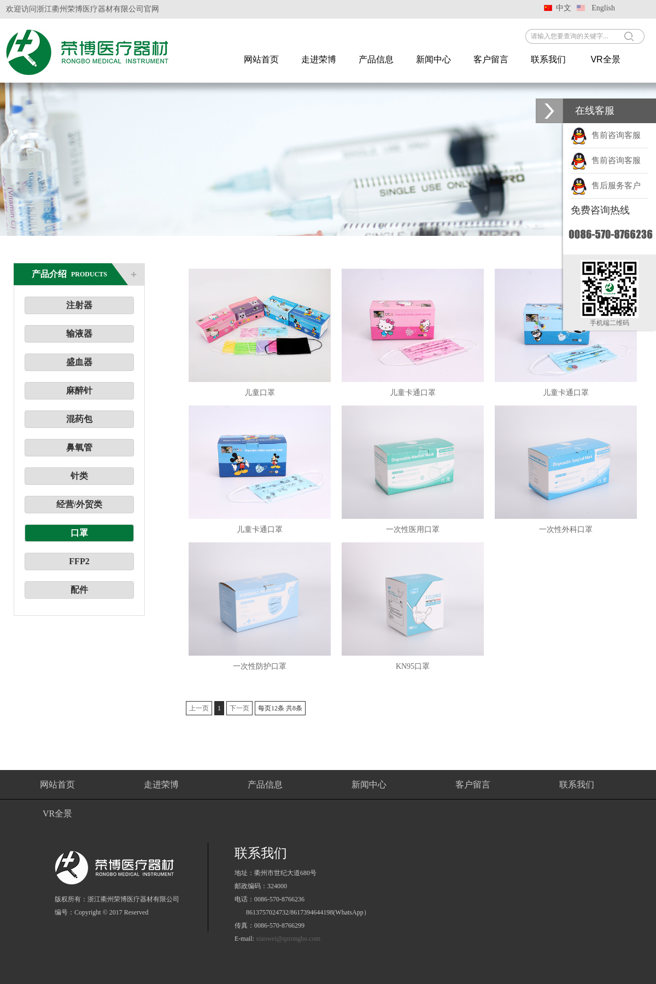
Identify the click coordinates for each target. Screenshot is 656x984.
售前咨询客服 (606, 135)
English (603, 8)
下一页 (239, 708)
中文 (563, 8)
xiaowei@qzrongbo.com (288, 938)
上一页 (199, 708)
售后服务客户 (606, 185)
